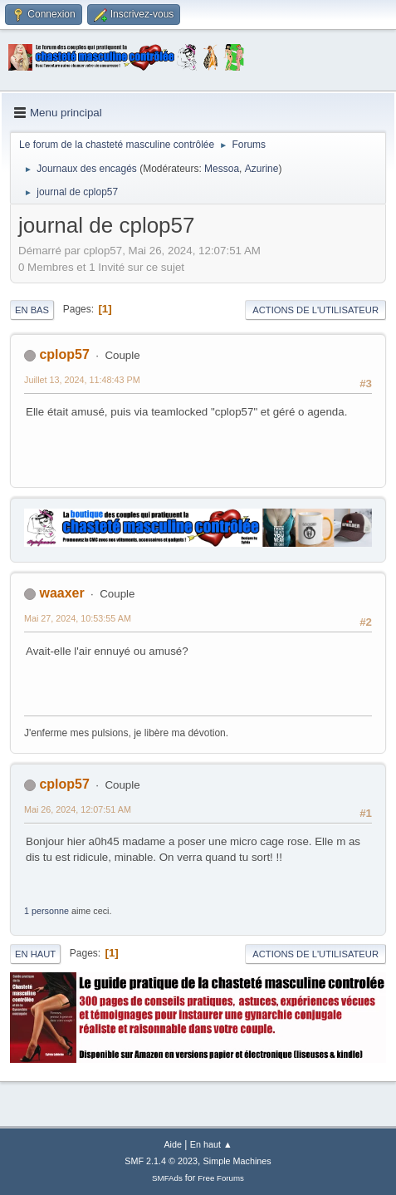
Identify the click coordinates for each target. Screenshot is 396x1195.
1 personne (46, 911)
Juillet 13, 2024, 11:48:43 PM (82, 380)
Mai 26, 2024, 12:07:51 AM (77, 809)
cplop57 (64, 354)
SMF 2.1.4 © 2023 (161, 1161)
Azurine (262, 169)
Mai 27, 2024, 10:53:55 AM (77, 618)
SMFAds (167, 1178)
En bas (32, 310)
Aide (173, 1144)
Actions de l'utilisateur (315, 310)
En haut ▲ (211, 1144)
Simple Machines (237, 1161)
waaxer (61, 593)
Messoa (221, 169)
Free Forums (221, 1178)
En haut (35, 954)
